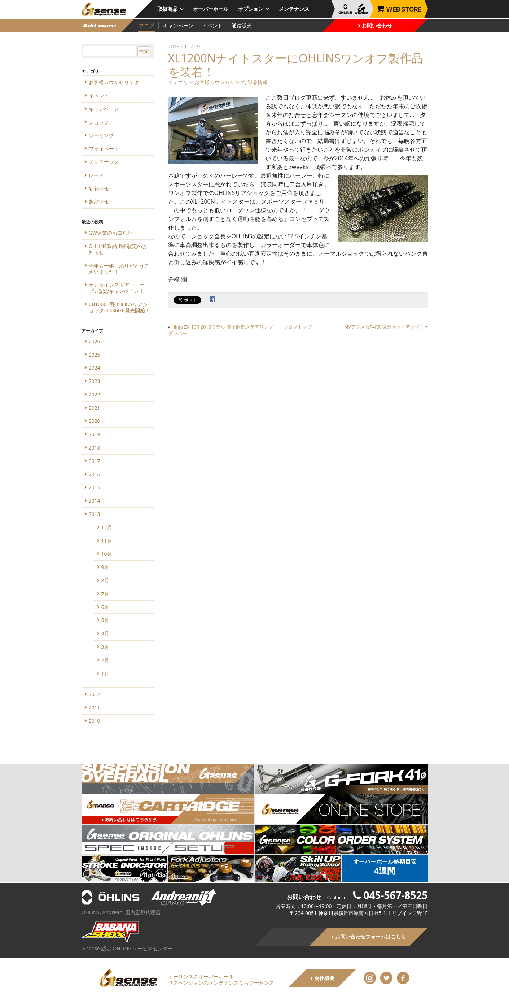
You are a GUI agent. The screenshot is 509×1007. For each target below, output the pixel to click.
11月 (106, 540)
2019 (94, 434)
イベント (212, 25)
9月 (105, 567)
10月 (106, 553)
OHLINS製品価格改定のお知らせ (118, 249)
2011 (94, 707)
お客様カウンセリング (219, 82)
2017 (94, 460)
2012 (94, 694)
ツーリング (101, 135)
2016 (94, 474)
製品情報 (257, 82)
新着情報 (99, 188)
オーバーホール (210, 8)
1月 (105, 673)
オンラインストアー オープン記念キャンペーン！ (119, 287)
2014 (94, 500)
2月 (105, 660)
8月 (105, 580)
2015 (94, 487)
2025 (94, 354)
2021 (94, 407)
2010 (94, 720)
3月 (105, 646)
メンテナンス (294, 8)
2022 (94, 394)
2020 (94, 420)
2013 (94, 514)
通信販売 (242, 25)
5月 (105, 620)
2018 (94, 447)
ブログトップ (298, 327)
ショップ (99, 122)
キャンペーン (178, 25)
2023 (94, 381)
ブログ (146, 25)
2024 (94, 367)
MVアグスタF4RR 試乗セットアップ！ (384, 327)
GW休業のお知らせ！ (113, 232)
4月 (105, 633)
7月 (105, 593)
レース (96, 175)
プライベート (104, 148)
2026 (94, 341)
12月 (106, 527)
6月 (105, 607)
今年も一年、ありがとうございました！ (119, 268)
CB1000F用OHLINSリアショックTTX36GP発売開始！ (119, 307)
